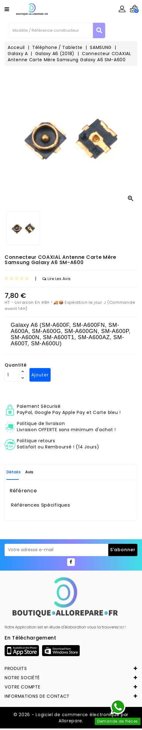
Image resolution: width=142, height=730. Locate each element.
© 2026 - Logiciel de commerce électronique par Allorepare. (71, 718)
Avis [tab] (29, 472)
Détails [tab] (13, 472)
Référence (23, 491)
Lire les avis (56, 278)
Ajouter (40, 375)
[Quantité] (12, 375)
